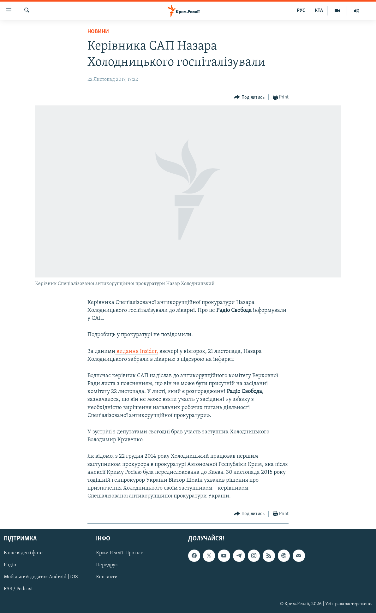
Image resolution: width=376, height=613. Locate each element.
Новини (98, 32)
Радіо (10, 565)
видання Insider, (136, 351)
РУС (301, 10)
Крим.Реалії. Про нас (119, 553)
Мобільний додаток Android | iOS (41, 577)
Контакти (107, 577)
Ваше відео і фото (23, 553)
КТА (319, 10)
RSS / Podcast (18, 589)
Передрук (107, 565)
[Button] (249, 97)
